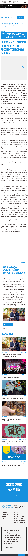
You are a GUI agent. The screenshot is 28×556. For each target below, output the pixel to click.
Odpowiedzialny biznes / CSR (14, 33)
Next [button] (23, 68)
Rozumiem (21, 555)
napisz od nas (9, 547)
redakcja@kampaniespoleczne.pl (13, 534)
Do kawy (3, 516)
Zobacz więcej (7, 324)
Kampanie (8, 34)
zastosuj (20, 17)
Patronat (16, 514)
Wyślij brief (14, 495)
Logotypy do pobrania (20, 522)
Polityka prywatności (20, 520)
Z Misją (3, 518)
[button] (25, 2)
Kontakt (16, 512)
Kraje (17, 34)
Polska (14, 34)
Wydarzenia (4, 514)
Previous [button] (5, 68)
